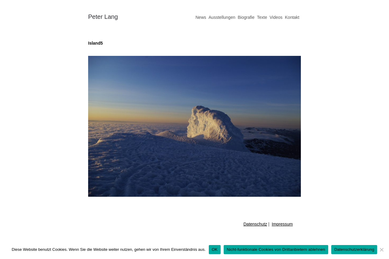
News (200, 17)
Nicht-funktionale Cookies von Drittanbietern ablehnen (276, 249)
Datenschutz (255, 224)
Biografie (246, 17)
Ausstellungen (221, 17)
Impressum (282, 224)
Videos (276, 17)
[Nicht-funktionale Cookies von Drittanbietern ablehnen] (381, 250)
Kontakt (292, 17)
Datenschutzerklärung (354, 249)
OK (215, 249)
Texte (262, 17)
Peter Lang (103, 16)
